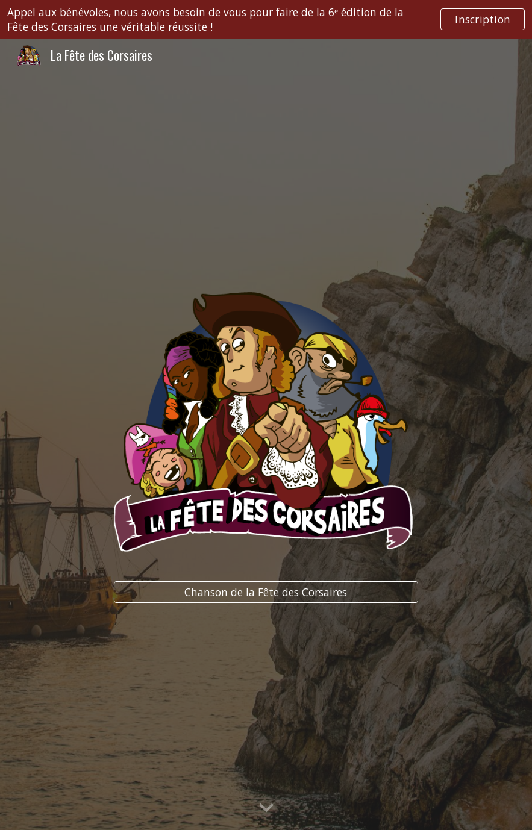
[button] (266, 808)
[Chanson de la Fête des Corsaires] (266, 592)
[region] (266, 19)
